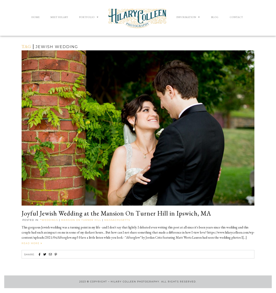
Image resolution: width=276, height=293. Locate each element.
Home (35, 17)
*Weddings (49, 220)
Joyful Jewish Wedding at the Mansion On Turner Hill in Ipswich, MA (124, 214)
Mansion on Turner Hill (81, 220)
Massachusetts (117, 220)
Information (188, 17)
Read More (32, 244)
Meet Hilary (59, 17)
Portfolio (88, 17)
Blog (214, 17)
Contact (236, 17)
